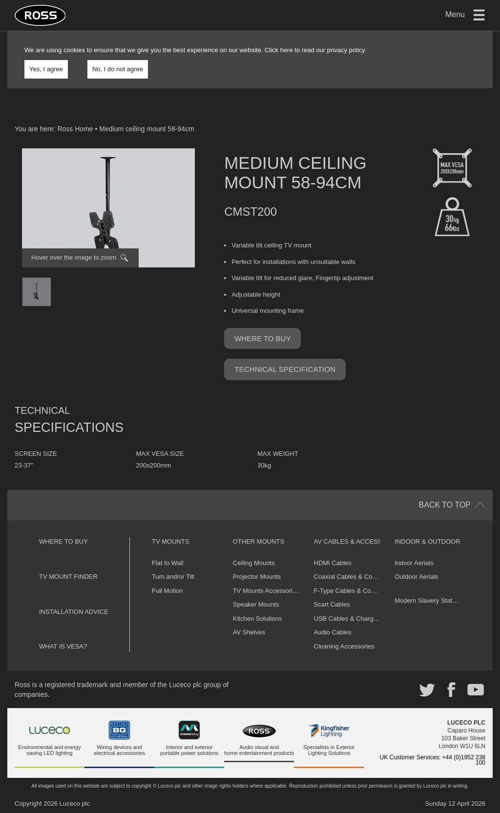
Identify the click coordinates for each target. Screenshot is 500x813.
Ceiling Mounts (254, 563)
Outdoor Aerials (416, 576)
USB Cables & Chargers (348, 618)
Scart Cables (332, 604)
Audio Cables (333, 632)
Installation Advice (73, 611)
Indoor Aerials (414, 563)
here (286, 50)
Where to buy (262, 338)
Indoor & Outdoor (427, 541)
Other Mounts (258, 541)
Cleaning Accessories (344, 646)
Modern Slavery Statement (432, 600)
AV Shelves (249, 632)
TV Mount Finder (68, 576)
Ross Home (75, 129)
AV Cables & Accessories (358, 541)
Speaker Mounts (256, 604)
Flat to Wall (168, 563)
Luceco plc (75, 803)
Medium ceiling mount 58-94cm (146, 129)
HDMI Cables (333, 563)
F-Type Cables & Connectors (355, 590)
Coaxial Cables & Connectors (355, 576)
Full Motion (167, 590)
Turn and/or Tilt (173, 576)
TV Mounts (170, 541)
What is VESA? (63, 646)
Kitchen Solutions (257, 618)
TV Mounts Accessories (266, 590)
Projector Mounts (257, 576)
